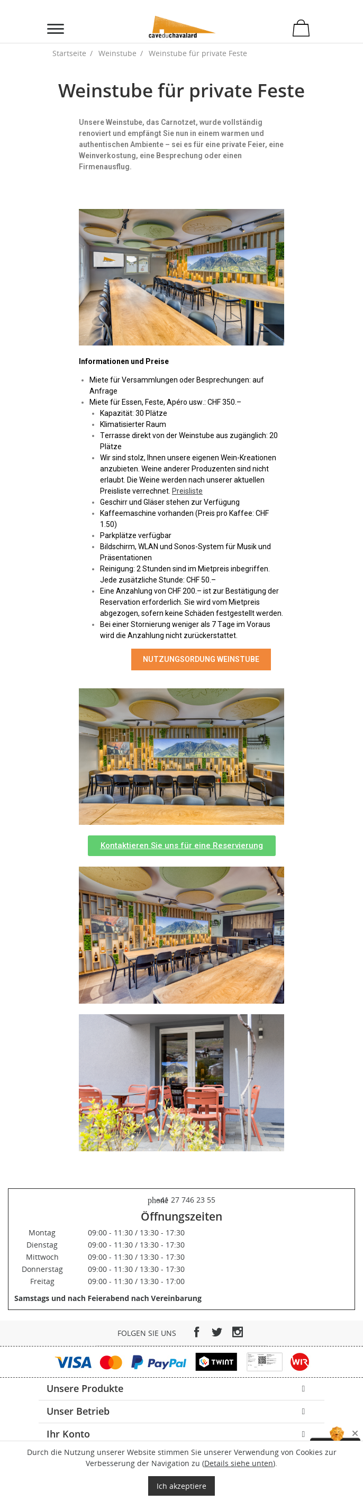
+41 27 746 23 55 (181, 1200)
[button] (182, 845)
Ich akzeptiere (181, 1486)
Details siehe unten (238, 1463)
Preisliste (187, 491)
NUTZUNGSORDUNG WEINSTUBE (201, 659)
